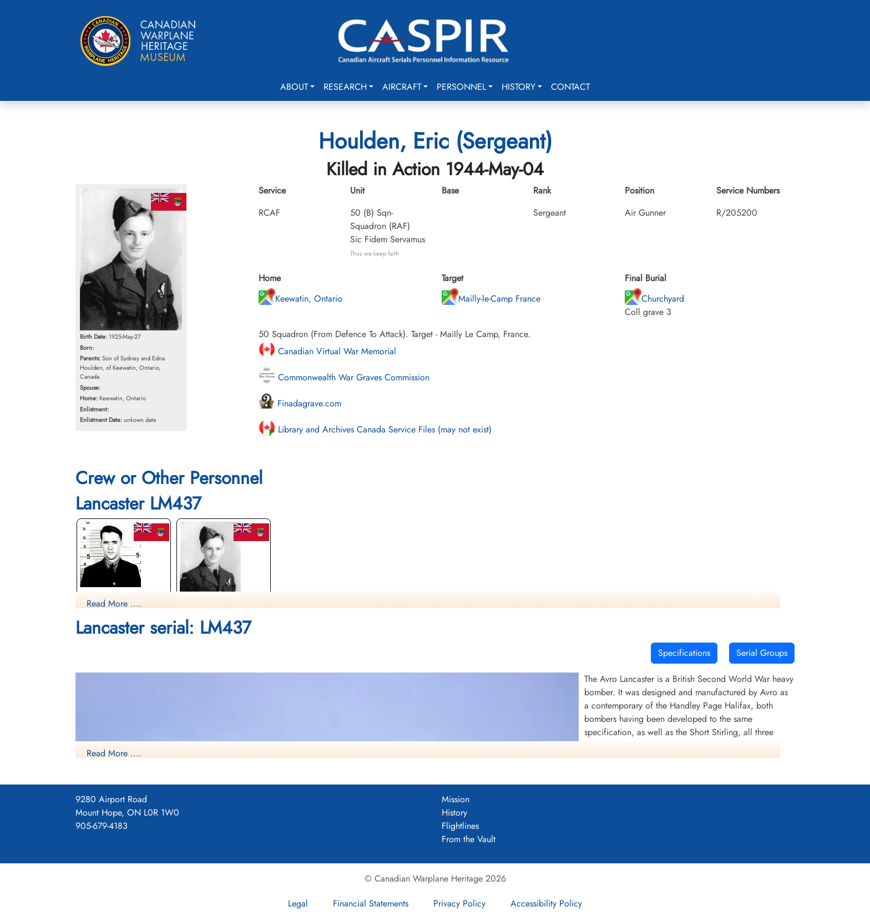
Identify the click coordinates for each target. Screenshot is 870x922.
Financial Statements (370, 903)
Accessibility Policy (546, 903)
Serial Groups (761, 652)
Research (345, 86)
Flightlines (460, 825)
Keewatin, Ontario (300, 298)
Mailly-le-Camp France (491, 298)
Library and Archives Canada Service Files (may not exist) (375, 429)
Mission (455, 799)
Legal (298, 903)
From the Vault (468, 839)
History (518, 86)
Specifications (684, 652)
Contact (570, 86)
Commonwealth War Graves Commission (344, 377)
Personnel (461, 86)
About (294, 86)
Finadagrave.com (300, 403)
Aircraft (401, 86)
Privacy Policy (459, 903)
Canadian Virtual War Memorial (327, 351)
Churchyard (654, 298)
